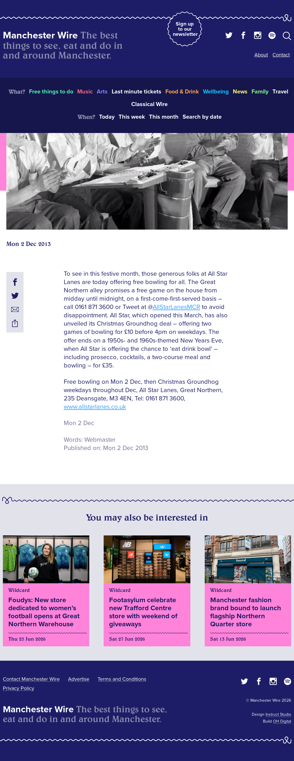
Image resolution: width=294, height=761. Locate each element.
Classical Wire (149, 104)
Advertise (78, 679)
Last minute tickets (136, 91)
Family (260, 91)
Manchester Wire (40, 35)
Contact (281, 55)
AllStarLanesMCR (176, 307)
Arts (102, 91)
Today (107, 117)
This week (132, 117)
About (261, 55)
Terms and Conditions (122, 679)
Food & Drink (182, 91)
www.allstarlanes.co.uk (95, 407)
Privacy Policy (18, 688)
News (240, 91)
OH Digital (282, 721)
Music (85, 91)
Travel (280, 91)
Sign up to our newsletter (185, 29)
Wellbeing (216, 91)
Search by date (202, 117)
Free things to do (51, 91)
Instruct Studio (278, 714)
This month (164, 117)
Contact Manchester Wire (31, 679)
